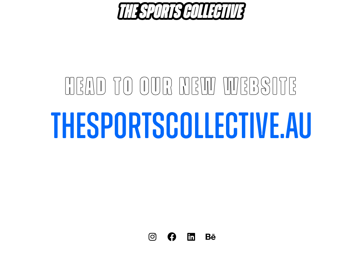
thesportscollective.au (181, 127)
